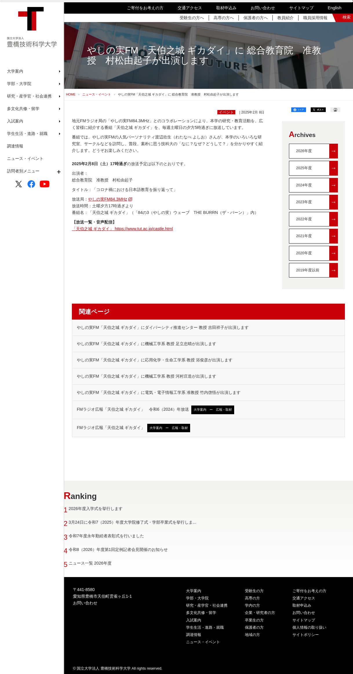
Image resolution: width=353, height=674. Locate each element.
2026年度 (317, 151)
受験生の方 (254, 591)
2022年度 (317, 219)
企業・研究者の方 (260, 612)
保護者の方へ (255, 17)
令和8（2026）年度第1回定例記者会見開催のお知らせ (126, 549)
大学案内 (193, 591)
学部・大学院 (197, 598)
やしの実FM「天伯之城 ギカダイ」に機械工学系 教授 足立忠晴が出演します (146, 343)
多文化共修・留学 (201, 612)
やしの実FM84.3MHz (107, 199)
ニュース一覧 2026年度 (98, 563)
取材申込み (226, 8)
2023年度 (317, 202)
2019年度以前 (317, 270)
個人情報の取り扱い (309, 627)
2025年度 (317, 168)
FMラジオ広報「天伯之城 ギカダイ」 (133, 428)
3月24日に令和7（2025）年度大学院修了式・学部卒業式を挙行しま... (140, 522)
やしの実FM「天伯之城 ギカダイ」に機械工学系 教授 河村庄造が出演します (146, 376)
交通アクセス (190, 8)
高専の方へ (224, 17)
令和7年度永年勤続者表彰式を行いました (114, 536)
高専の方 (252, 598)
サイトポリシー (305, 634)
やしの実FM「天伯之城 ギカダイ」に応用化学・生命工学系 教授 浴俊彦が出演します (154, 360)
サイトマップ (301, 8)
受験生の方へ (192, 17)
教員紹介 (285, 17)
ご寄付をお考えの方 (145, 8)
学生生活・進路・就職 (205, 627)
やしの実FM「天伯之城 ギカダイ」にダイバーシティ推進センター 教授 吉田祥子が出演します (163, 327)
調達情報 (15, 146)
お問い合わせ (263, 8)
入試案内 (193, 620)
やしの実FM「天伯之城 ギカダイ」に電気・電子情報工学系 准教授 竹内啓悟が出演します (159, 392)
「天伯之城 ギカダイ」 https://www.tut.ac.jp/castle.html (122, 228)
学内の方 (252, 605)
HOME (70, 94)
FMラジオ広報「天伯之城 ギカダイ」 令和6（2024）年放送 (155, 410)
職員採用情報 (315, 17)
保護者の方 (254, 627)
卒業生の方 (254, 620)
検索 (347, 17)
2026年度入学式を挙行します (104, 508)
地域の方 (252, 634)
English (334, 8)
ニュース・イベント (25, 158)
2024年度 (317, 185)
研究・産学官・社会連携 (207, 605)
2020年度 (317, 253)
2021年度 (317, 236)
